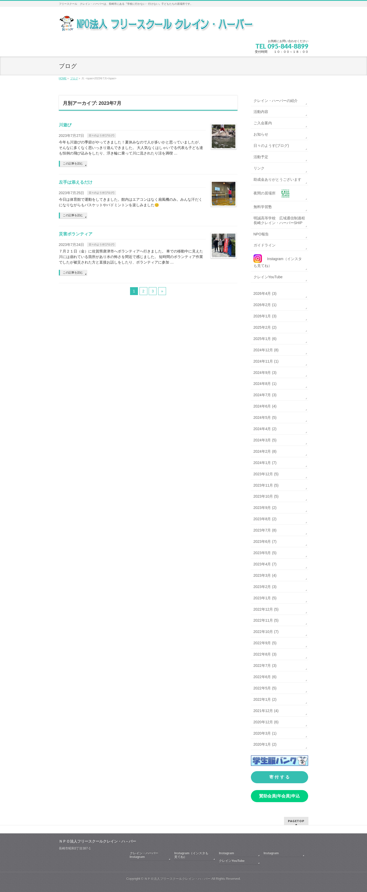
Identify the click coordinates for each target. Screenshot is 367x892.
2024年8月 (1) (265, 383)
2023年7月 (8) (265, 530)
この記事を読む (73, 163)
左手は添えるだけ (75, 182)
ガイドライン (265, 245)
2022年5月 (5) (265, 688)
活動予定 (261, 157)
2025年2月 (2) (265, 327)
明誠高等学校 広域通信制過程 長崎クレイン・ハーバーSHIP (281, 220)
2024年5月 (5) (265, 417)
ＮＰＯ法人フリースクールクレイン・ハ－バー (177, 878)
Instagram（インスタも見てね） (191, 855)
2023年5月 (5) (265, 553)
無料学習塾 (263, 207)
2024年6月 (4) (265, 406)
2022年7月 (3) (265, 665)
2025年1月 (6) (265, 339)
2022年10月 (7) (266, 632)
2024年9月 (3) (265, 372)
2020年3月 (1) (265, 733)
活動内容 (261, 112)
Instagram (226, 853)
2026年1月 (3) (265, 316)
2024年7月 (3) (265, 395)
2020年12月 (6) (266, 722)
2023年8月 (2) (265, 519)
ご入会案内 (263, 123)
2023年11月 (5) (266, 485)
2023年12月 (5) (266, 474)
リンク (259, 168)
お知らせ (261, 134)
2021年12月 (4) (266, 711)
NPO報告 (261, 234)
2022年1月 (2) (265, 699)
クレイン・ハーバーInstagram (144, 855)
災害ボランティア (75, 234)
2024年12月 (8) (266, 350)
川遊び (65, 125)
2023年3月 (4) (265, 575)
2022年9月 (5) (265, 643)
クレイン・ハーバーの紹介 (276, 101)
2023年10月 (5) (266, 496)
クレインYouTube (268, 277)
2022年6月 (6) (265, 677)
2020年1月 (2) (265, 744)
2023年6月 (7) (265, 541)
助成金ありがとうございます (277, 179)
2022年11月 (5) (266, 620)
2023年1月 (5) (265, 598)
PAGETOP (296, 821)
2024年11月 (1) (266, 361)
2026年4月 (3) (265, 293)
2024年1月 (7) (265, 463)
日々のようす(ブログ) (101, 135)
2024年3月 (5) (265, 440)
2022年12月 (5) (266, 609)
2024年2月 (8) (265, 451)
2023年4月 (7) (265, 564)
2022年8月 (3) (265, 654)
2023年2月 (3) (265, 587)
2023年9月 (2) (265, 508)
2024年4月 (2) (265, 429)
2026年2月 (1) (265, 305)
